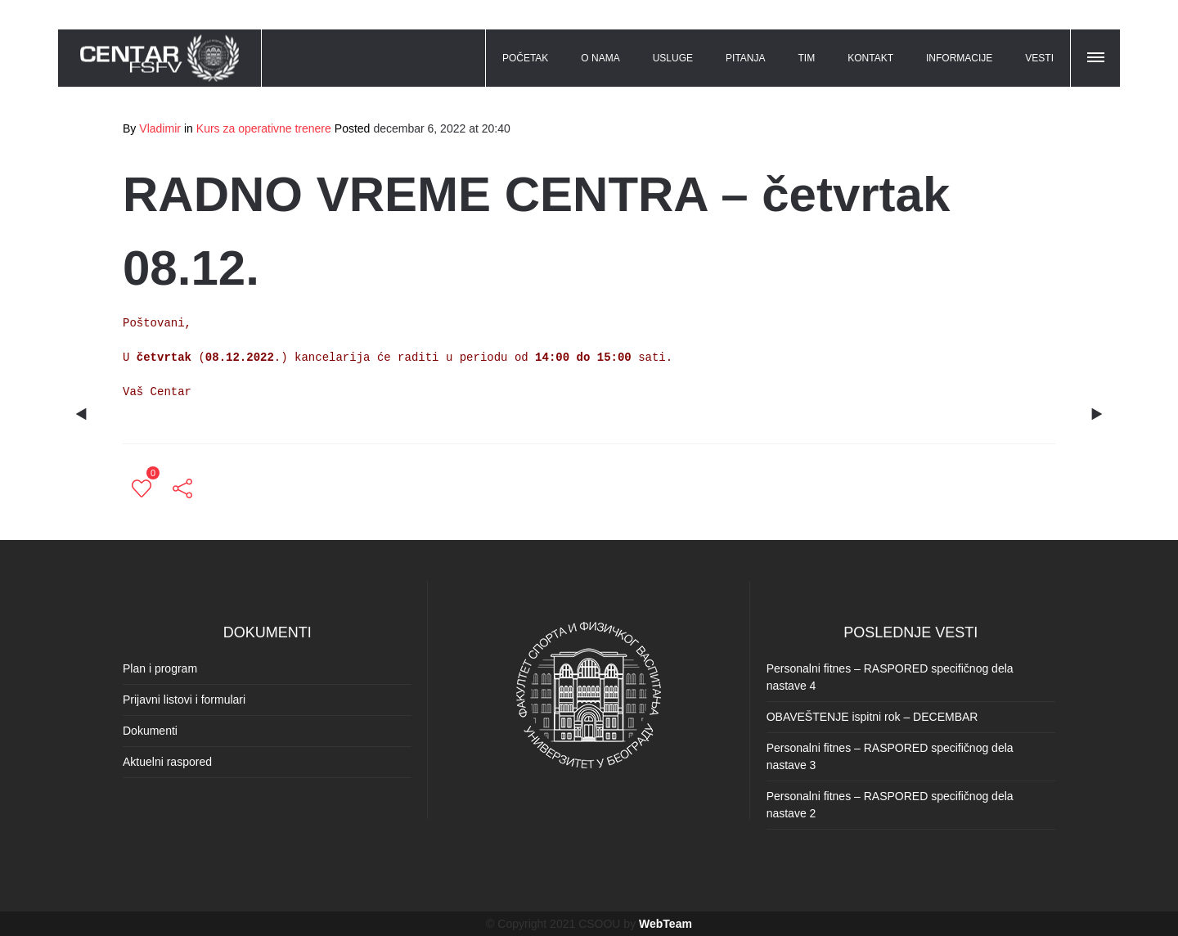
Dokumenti (150, 730)
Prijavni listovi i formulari (184, 699)
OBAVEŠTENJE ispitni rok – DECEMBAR (872, 716)
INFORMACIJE (959, 58)
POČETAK (525, 58)
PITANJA (745, 58)
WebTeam (665, 923)
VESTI (1039, 58)
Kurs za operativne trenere (263, 128)
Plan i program (160, 668)
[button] (1097, 54)
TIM (807, 58)
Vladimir (160, 128)
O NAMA (600, 58)
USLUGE (673, 58)
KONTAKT (870, 58)
